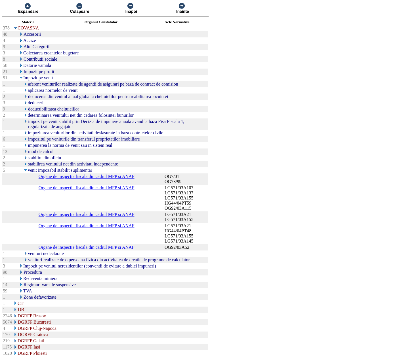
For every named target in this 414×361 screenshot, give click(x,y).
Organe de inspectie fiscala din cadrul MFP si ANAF (87, 176)
